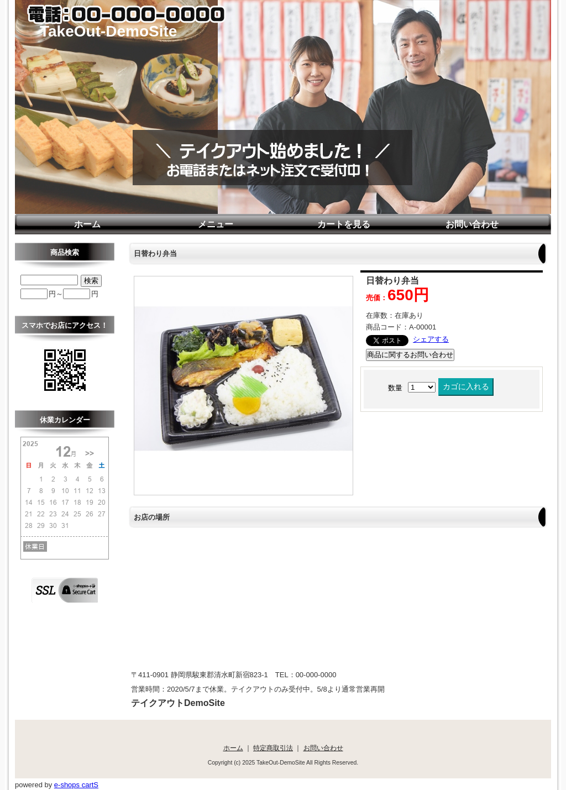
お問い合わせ (472, 224)
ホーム (87, 224)
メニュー (215, 224)
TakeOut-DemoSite (108, 31)
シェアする (431, 339)
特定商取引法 (273, 747)
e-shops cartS (76, 785)
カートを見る (343, 224)
